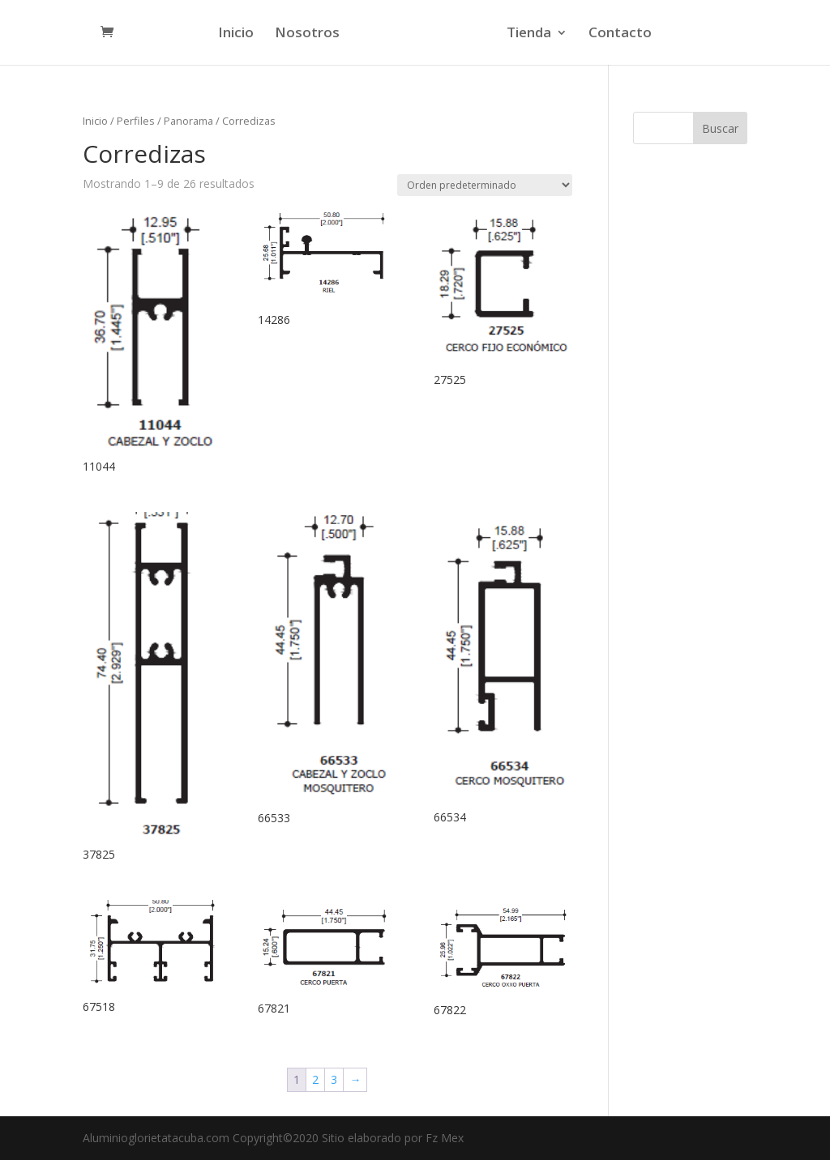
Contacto (617, 34)
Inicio (238, 34)
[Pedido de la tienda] (484, 185)
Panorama (188, 120)
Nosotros (309, 34)
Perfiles (136, 120)
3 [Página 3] (334, 1079)
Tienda (526, 34)
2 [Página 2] (315, 1079)
